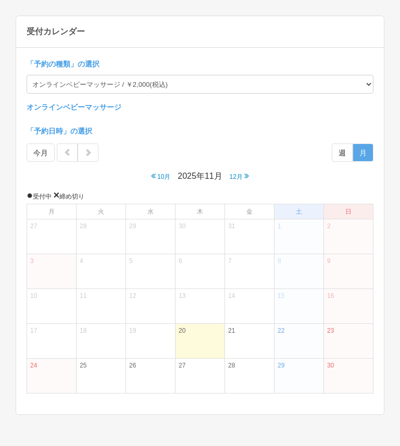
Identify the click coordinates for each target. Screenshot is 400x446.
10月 (161, 176)
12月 (239, 176)
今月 (40, 153)
